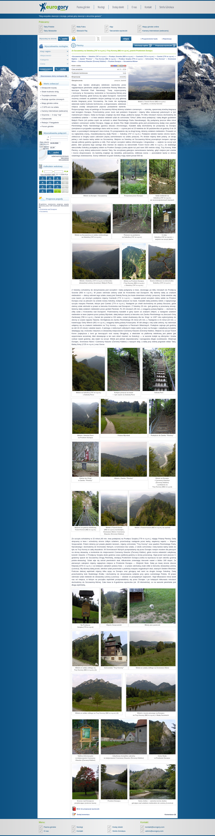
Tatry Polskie (49, 27)
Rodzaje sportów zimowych (53, 99)
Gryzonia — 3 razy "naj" (51, 115)
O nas (134, 7)
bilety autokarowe (64, 159)
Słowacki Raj (82, 31)
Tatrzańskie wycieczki (118, 31)
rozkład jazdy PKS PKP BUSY (60, 156)
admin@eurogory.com (154, 831)
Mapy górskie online (150, 27)
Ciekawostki (46, 119)
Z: (48, 137)
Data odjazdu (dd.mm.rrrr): (44, 143)
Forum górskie (47, 126)
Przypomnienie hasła (149, 39)
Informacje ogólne (141, 45)
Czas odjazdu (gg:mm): (44, 147)
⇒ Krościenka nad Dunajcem (48, 209)
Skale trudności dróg (50, 92)
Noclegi (101, 7)
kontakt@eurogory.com (155, 827)
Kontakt (148, 7)
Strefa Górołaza (166, 7)
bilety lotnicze (65, 158)
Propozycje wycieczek (163, 45)
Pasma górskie (83, 7)
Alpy (111, 27)
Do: (48, 139)
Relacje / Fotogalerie (50, 122)
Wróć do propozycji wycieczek (88, 809)
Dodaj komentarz (83, 814)
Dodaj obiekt (118, 7)
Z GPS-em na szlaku (50, 107)
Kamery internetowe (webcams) (155, 31)
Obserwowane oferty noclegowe (52, 76)
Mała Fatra (81, 27)
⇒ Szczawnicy (43, 211)
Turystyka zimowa (49, 95)
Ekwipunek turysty (49, 88)
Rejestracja (167, 39)
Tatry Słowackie (50, 31)
